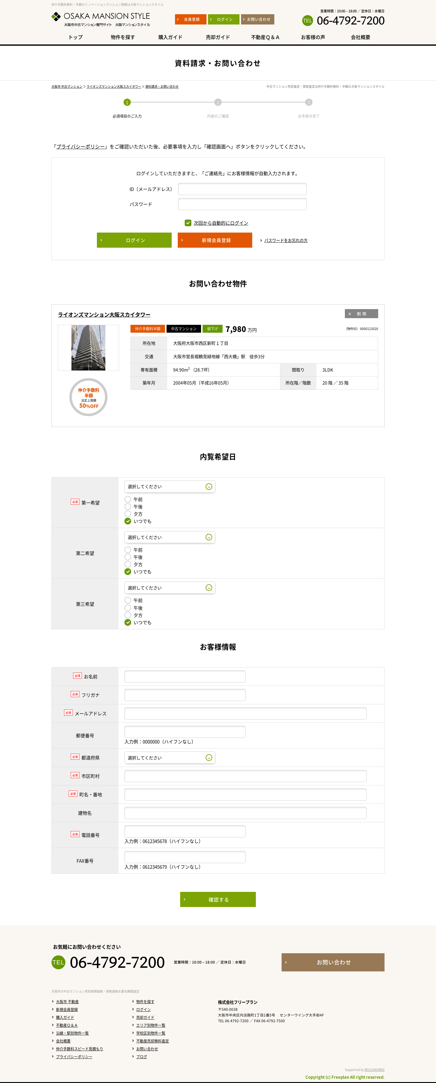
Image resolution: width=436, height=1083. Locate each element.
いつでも (138, 521)
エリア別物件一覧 (150, 1025)
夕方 (133, 514)
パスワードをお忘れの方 (286, 240)
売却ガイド (145, 1017)
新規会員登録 (67, 1009)
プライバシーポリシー (80, 146)
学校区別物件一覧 (150, 1033)
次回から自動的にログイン (216, 223)
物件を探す (145, 1001)
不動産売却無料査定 (152, 1041)
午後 (133, 506)
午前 (133, 499)
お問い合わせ (147, 1049)
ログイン (143, 1009)
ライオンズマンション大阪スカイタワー (114, 86)
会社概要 (63, 1041)
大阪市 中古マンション (66, 86)
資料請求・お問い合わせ (162, 86)
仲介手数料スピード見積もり (79, 1049)
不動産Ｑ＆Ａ (67, 1025)
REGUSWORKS (375, 1069)
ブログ (141, 1056)
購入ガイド (65, 1017)
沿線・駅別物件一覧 (72, 1033)
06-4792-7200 (351, 20)
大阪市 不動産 (67, 1001)
